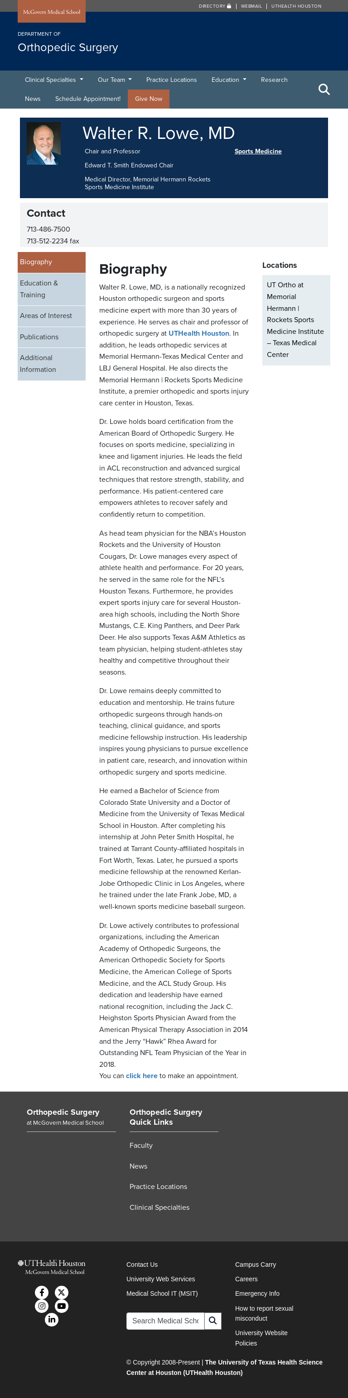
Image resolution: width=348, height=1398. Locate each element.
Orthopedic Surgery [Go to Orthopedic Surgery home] (63, 1112)
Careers (246, 1279)
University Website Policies (261, 1337)
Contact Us (142, 1264)
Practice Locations (171, 80)
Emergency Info (257, 1293)
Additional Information (38, 363)
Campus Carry (255, 1264)
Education (226, 80)
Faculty (141, 1145)
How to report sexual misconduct (264, 1313)
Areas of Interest (46, 315)
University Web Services (160, 1279)
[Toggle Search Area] (324, 89)
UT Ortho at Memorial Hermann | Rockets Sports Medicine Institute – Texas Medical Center (295, 320)
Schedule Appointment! (88, 99)
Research (274, 80)
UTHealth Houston (296, 6)
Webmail (251, 6)
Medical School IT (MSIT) (162, 1293)
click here (142, 1075)
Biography (36, 261)
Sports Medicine (258, 151)
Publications (39, 337)
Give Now (148, 99)
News (33, 99)
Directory (215, 6)
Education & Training (39, 289)
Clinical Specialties (51, 80)
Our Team (112, 80)
